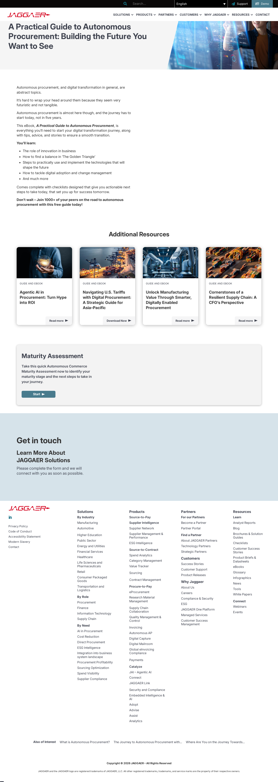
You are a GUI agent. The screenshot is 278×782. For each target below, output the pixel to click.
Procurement (86, 602)
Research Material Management (142, 599)
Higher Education (89, 535)
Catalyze (135, 667)
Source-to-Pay (140, 517)
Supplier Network (141, 528)
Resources (242, 14)
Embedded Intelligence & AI (147, 697)
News (237, 583)
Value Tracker (139, 566)
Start (36, 394)
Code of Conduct (20, 531)
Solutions (123, 14)
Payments (136, 660)
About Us (187, 587)
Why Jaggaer (216, 14)
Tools (237, 589)
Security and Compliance (147, 690)
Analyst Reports (244, 523)
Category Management (145, 561)
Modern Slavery (19, 542)
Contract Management (145, 580)
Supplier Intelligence (144, 523)
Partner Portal (191, 528)
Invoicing (135, 627)
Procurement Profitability (95, 662)
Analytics (135, 721)
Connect (135, 678)
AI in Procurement (89, 631)
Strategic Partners (193, 551)
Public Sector (86, 541)
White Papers (242, 594)
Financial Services (90, 551)
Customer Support (194, 569)
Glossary (239, 572)
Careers (186, 593)
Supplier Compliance (92, 679)
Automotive (85, 528)
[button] (201, 4)
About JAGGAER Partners (199, 541)
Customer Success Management (194, 622)
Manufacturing (87, 523)
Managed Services (194, 615)
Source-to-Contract (143, 550)
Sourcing (135, 573)
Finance (82, 608)
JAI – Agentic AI (140, 672)
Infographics (242, 578)
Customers (190, 14)
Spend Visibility (88, 673)
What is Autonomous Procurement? (85, 742)
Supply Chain (86, 619)
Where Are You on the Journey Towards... (215, 742)
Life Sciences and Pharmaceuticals (89, 564)
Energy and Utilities (91, 546)
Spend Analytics (140, 555)
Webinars (239, 607)
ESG (184, 604)
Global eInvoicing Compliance (141, 651)
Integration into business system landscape (94, 655)
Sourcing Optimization (93, 668)
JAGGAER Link (139, 683)
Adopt (133, 705)
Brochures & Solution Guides (248, 536)
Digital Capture (140, 639)
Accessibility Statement (24, 537)
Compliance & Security (197, 598)
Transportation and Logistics (90, 588)
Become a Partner (193, 523)
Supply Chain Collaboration (139, 610)
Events (238, 612)
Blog (236, 528)
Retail (81, 572)
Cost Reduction (88, 637)
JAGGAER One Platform (198, 609)
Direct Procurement (91, 642)
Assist (133, 716)
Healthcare (85, 557)
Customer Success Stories (246, 550)
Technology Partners (196, 546)
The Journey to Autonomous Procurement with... (148, 742)
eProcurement (139, 592)
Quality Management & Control (145, 619)
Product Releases (193, 575)
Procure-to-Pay (140, 587)
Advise (134, 710)
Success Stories (192, 564)
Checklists (240, 543)
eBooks (238, 567)
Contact (263, 14)
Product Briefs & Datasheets (244, 559)
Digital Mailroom (141, 644)
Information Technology (94, 613)
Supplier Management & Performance (146, 536)
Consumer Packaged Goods (92, 579)
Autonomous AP (140, 633)
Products (145, 14)
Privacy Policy (18, 526)
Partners (168, 14)
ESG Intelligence (88, 648)
